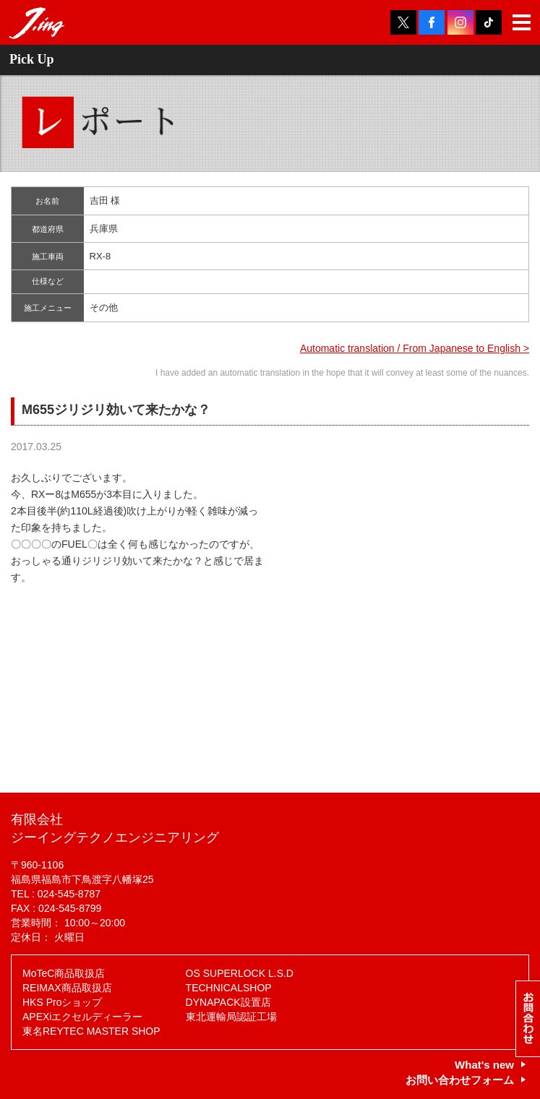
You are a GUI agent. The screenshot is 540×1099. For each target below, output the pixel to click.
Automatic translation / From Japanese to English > (414, 348)
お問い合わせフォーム (460, 1080)
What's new (484, 1065)
